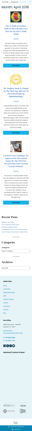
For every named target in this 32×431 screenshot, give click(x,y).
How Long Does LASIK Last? (10, 225)
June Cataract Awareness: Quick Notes (15, 232)
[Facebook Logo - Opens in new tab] (4, 345)
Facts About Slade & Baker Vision (13, 333)
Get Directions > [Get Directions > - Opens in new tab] (8, 330)
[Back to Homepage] (16, 423)
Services (5, 302)
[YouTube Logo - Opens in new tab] (13, 345)
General (16, 39)
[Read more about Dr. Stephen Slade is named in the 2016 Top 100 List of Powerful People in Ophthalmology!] (16, 79)
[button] (30, 2)
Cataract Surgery (8, 299)
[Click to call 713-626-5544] (9, 337)
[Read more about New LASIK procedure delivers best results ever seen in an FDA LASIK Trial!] (16, 16)
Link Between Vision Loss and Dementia (14, 229)
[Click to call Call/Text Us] (16, 429)
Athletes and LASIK (8, 222)
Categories (6, 247)
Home (5, 285)
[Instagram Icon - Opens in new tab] (10, 345)
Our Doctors (6, 289)
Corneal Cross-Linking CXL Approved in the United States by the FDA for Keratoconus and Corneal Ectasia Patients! (16, 160)
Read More (16, 65)
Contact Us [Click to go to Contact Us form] (6, 306)
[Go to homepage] (14, 2)
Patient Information (9, 292)
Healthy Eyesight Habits (9, 227)
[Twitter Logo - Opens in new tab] (7, 345)
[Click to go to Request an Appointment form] (16, 426)
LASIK (4, 296)
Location (5, 309)
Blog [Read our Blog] (4, 313)
